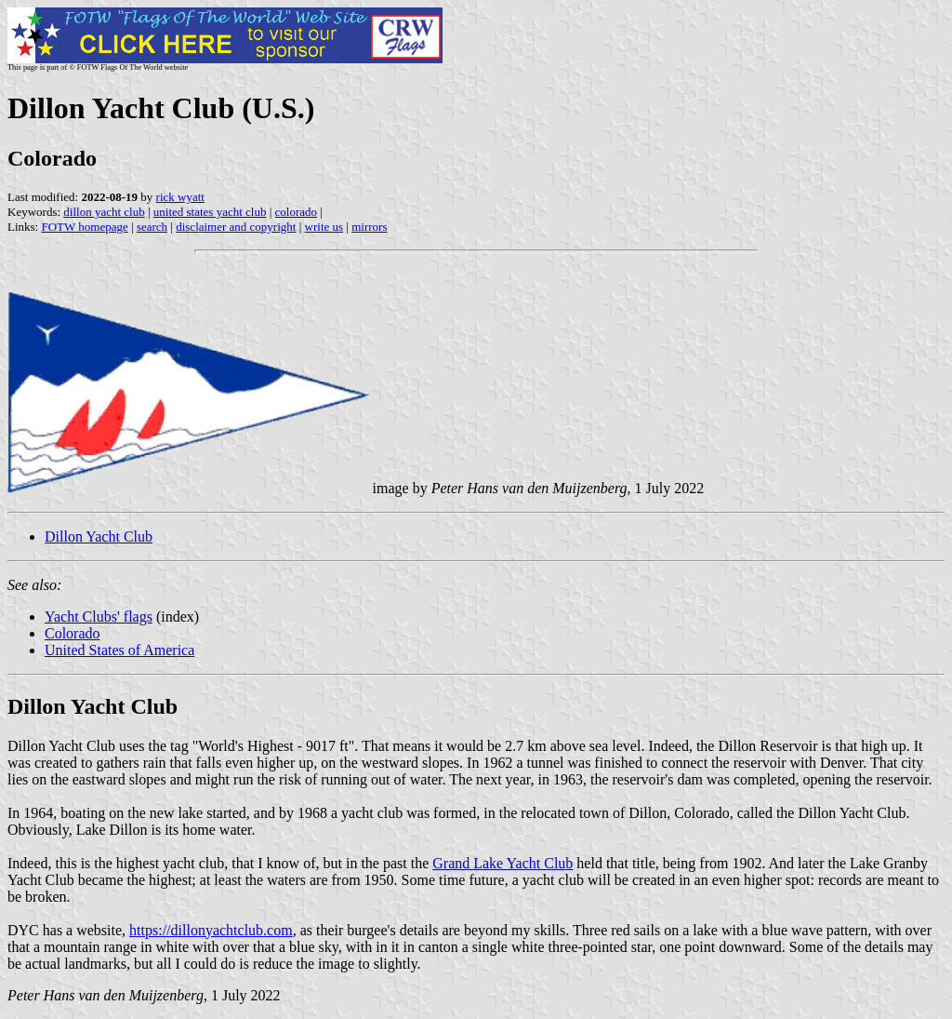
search (152, 227)
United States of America (119, 650)
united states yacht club (210, 212)
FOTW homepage (84, 227)
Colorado (72, 633)
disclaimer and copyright (236, 227)
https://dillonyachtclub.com (211, 930)
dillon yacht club (103, 212)
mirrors (369, 227)
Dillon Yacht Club (98, 536)
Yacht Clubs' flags (98, 616)
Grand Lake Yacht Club (502, 863)
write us (324, 227)
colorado (296, 212)
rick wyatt (180, 197)
